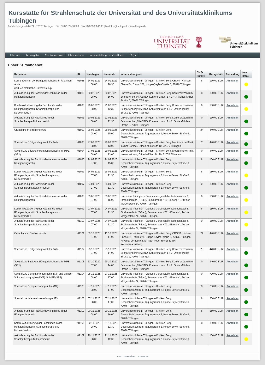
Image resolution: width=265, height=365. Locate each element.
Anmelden (232, 80)
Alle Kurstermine (54, 55)
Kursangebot (32, 55)
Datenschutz (129, 356)
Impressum (143, 356)
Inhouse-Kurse (76, 55)
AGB (119, 356)
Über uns (15, 55)
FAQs (133, 55)
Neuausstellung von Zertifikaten (106, 55)
